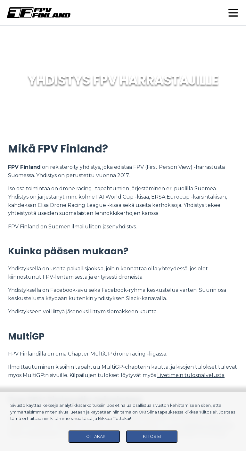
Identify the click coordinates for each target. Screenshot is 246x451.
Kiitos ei (152, 436)
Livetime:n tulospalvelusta (191, 375)
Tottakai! (94, 436)
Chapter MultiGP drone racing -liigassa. (117, 354)
